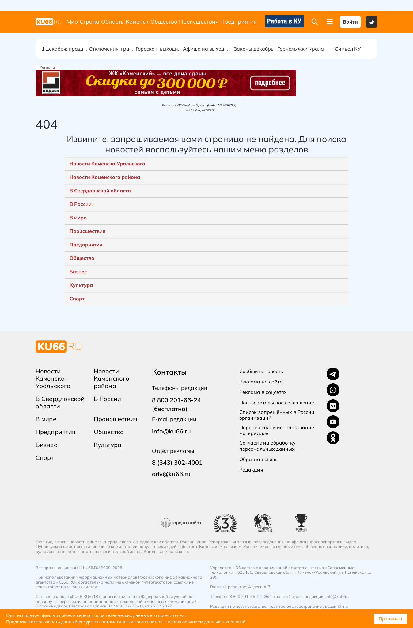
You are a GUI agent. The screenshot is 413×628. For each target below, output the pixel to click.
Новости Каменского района (105, 177)
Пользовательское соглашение (276, 403)
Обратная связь (258, 459)
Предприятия (238, 21)
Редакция (251, 470)
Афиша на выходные (206, 49)
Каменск (137, 21)
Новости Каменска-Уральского (107, 163)
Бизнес (78, 271)
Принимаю (390, 619)
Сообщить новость (261, 371)
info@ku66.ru (171, 431)
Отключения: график (112, 49)
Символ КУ (348, 49)
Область (112, 21)
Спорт (77, 298)
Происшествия (198, 21)
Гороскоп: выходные (159, 49)
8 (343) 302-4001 (177, 462)
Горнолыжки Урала (301, 49)
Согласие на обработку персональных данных (267, 446)
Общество (163, 21)
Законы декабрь (254, 49)
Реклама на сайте (260, 382)
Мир (72, 21)
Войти (350, 22)
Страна (90, 21)
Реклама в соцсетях (263, 392)
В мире (78, 217)
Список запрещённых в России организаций (276, 415)
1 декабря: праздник (65, 49)
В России (81, 204)
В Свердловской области (100, 190)
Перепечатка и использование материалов (276, 430)
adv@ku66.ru (171, 474)
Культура (81, 285)
